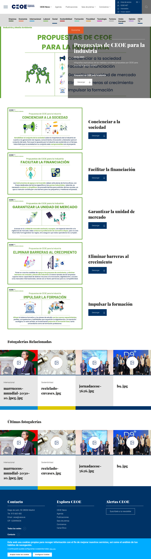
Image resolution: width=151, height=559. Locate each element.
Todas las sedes (14, 528)
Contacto (11, 534)
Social (55, 19)
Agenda (58, 7)
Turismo (112, 19)
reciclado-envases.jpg (51, 390)
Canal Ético (61, 528)
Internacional (35, 19)
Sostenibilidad (66, 19)
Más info (53, 549)
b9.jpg (122, 386)
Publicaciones (71, 7)
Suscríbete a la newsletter (120, 511)
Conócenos (104, 7)
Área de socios (126, 2)
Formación (79, 19)
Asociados (124, 9)
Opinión (132, 19)
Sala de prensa (88, 7)
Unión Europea (122, 20)
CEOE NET (124, 5)
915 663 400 (16, 514)
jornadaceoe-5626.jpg (90, 388)
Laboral (46, 19)
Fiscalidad (90, 19)
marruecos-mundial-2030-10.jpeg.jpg (17, 393)
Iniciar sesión (125, 12)
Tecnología (102, 19)
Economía (23, 19)
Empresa (12, 19)
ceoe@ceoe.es (19, 517)
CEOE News (45, 7)
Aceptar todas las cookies (19, 555)
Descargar (81, 82)
